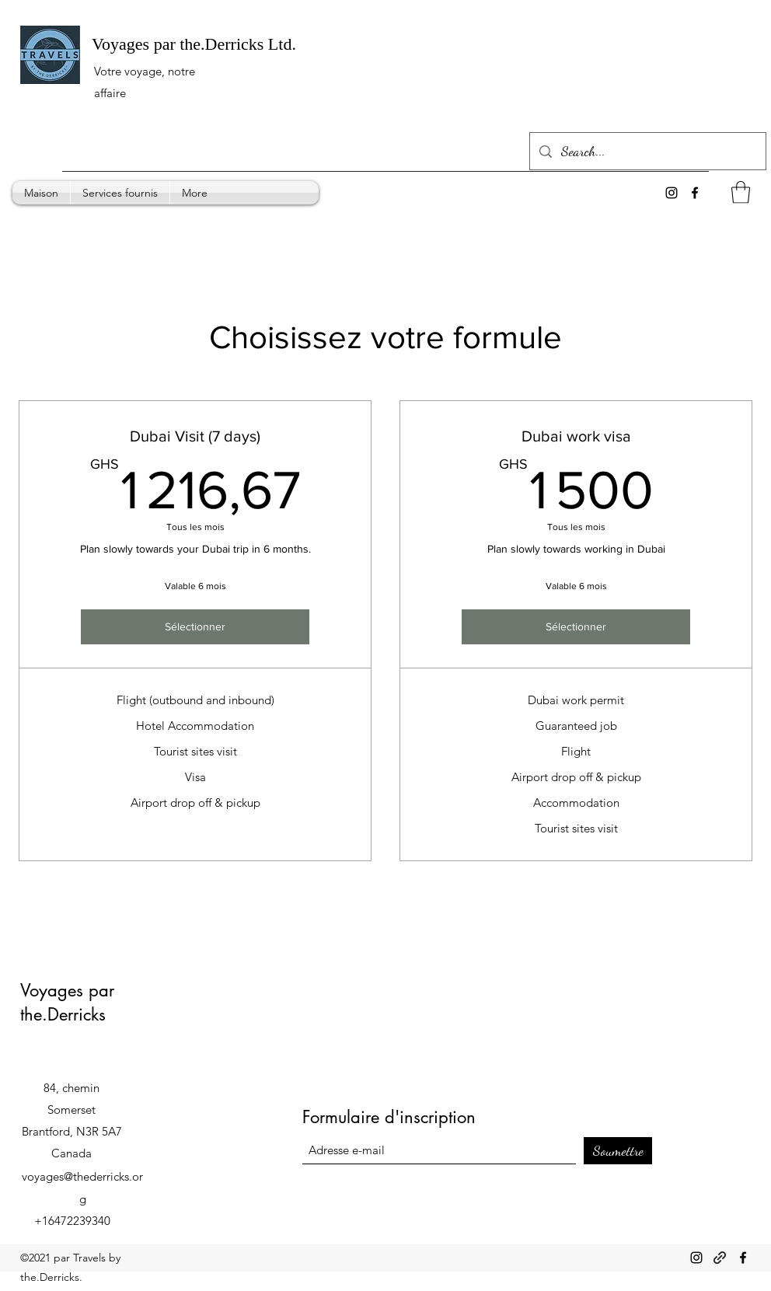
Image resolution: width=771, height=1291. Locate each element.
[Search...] (647, 151)
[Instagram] (696, 1257)
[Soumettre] (618, 1150)
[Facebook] (743, 1257)
